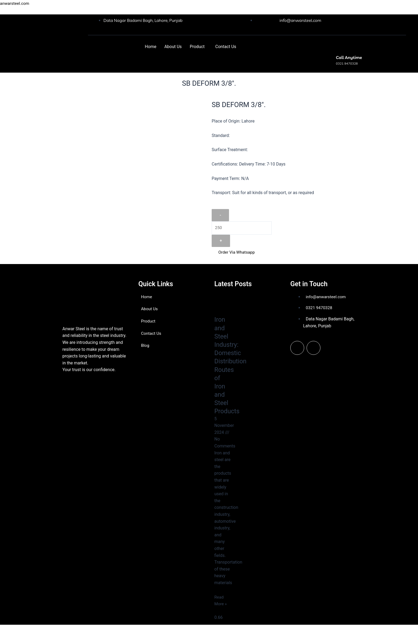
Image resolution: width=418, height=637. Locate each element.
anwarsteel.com (15, 3)
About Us (173, 46)
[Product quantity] (242, 228)
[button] (198, 47)
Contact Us (225, 46)
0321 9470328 (347, 63)
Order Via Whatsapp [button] (234, 252)
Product (197, 46)
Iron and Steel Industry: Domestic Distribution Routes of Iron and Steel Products (232, 365)
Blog (145, 345)
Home (150, 46)
